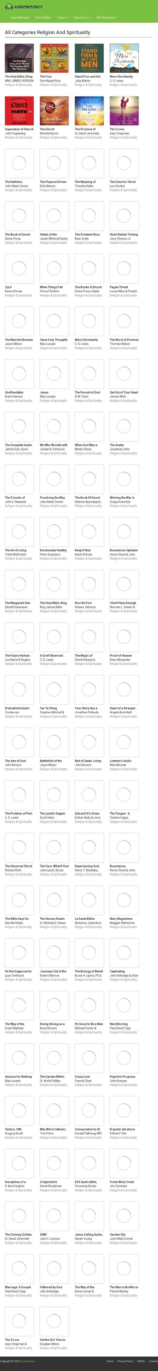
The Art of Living (16, 550)
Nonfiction (82, 17)
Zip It (8, 287)
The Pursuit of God (87, 392)
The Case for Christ (123, 182)
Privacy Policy (125, 1361)
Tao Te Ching (48, 708)
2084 (43, 1234)
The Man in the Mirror (124, 1287)
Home (110, 1361)
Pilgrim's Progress (122, 1076)
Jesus (44, 392)
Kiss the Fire (83, 603)
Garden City (117, 1234)
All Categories (106, 17)
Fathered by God (51, 1287)
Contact (153, 1361)
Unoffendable (14, 392)
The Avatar (117, 445)
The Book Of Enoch (87, 497)
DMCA (141, 1361)
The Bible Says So (17, 918)
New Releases (20, 17)
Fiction (62, 17)
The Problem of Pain (18, 813)
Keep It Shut (83, 550)
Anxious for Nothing (18, 1076)
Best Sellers (43, 17)
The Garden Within (52, 1076)
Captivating (117, 971)
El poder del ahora (122, 1129)
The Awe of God (15, 760)
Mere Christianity (121, 76)
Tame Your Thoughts (54, 339)
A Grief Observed (51, 655)
